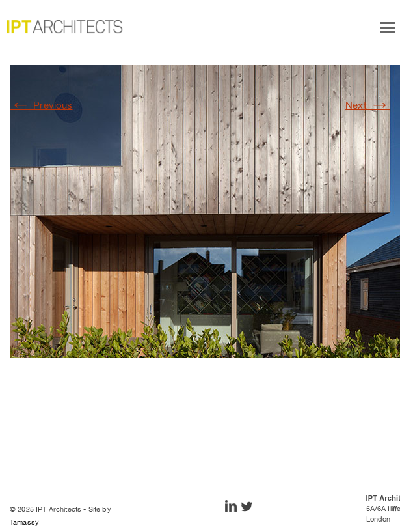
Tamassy (24, 522)
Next (367, 105)
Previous (41, 105)
